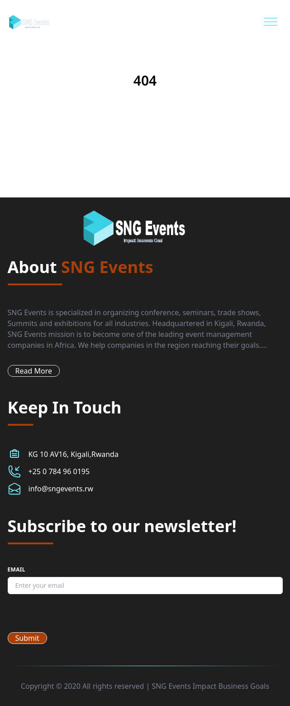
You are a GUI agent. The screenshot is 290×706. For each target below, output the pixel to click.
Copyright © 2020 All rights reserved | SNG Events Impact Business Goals (145, 686)
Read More (33, 371)
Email (16, 569)
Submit (27, 638)
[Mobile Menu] (270, 21)
